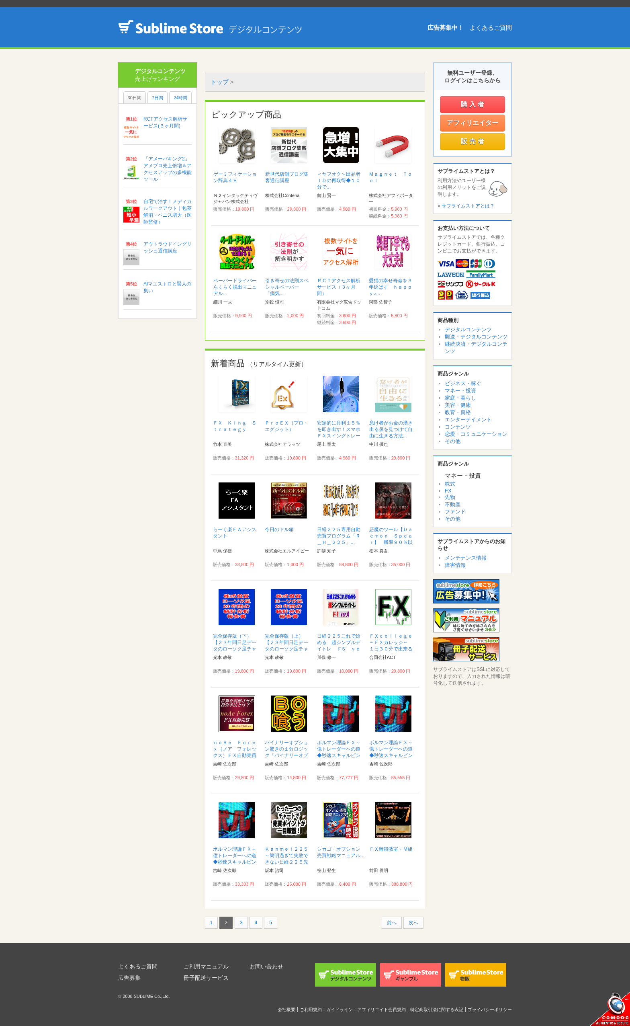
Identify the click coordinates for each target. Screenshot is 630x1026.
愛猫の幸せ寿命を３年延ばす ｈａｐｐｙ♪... (390, 287)
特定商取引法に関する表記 (436, 1009)
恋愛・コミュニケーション (476, 434)
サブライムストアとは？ (468, 206)
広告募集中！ (446, 27)
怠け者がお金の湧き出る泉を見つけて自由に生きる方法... (391, 429)
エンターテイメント (468, 420)
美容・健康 (458, 405)
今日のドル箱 (279, 529)
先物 (450, 497)
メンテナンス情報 (466, 558)
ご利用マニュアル (206, 966)
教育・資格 (458, 412)
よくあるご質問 (491, 27)
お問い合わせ (266, 966)
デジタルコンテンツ (468, 329)
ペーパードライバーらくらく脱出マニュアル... (235, 287)
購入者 (473, 104)
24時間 (180, 97)
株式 (450, 484)
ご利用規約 (311, 1009)
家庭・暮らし (460, 398)
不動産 (452, 504)
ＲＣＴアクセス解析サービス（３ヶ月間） (338, 287)
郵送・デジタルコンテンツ (476, 337)
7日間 (157, 97)
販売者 (473, 141)
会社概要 (286, 1009)
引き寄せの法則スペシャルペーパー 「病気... (287, 287)
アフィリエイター (472, 122)
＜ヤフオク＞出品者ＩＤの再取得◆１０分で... (338, 180)
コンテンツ (458, 427)
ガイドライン (339, 1009)
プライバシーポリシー (490, 1009)
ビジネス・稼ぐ (463, 383)
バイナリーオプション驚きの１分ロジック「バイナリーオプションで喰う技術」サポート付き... (286, 755)
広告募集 (129, 978)
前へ (392, 922)
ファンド (455, 512)
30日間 (134, 97)
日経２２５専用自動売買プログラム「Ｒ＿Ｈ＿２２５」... (338, 536)
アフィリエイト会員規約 (381, 1009)
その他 (452, 441)
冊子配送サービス (206, 978)
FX (448, 491)
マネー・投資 (460, 391)
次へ (413, 922)
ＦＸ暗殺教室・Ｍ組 (391, 849)
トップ (220, 81)
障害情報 (455, 565)
